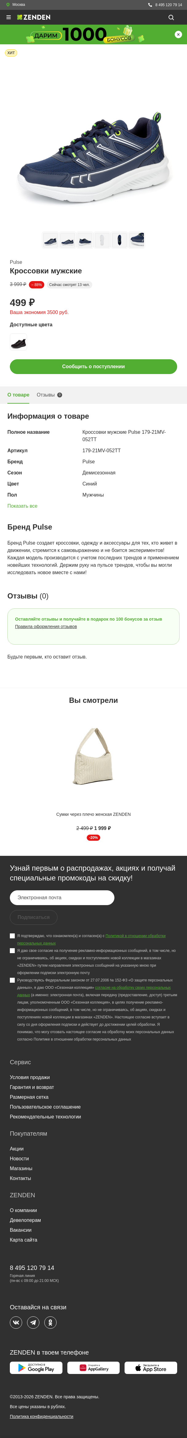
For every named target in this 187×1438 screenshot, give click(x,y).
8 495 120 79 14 (165, 4)
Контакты (20, 1178)
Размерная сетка (29, 1097)
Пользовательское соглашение (45, 1107)
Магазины (21, 1168)
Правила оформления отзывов (46, 626)
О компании (23, 1210)
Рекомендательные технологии (45, 1116)
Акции (17, 1148)
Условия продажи (30, 1077)
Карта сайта (23, 1240)
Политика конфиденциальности (42, 1416)
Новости (19, 1158)
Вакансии (21, 1230)
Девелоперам (25, 1220)
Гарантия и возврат (32, 1087)
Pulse (16, 262)
